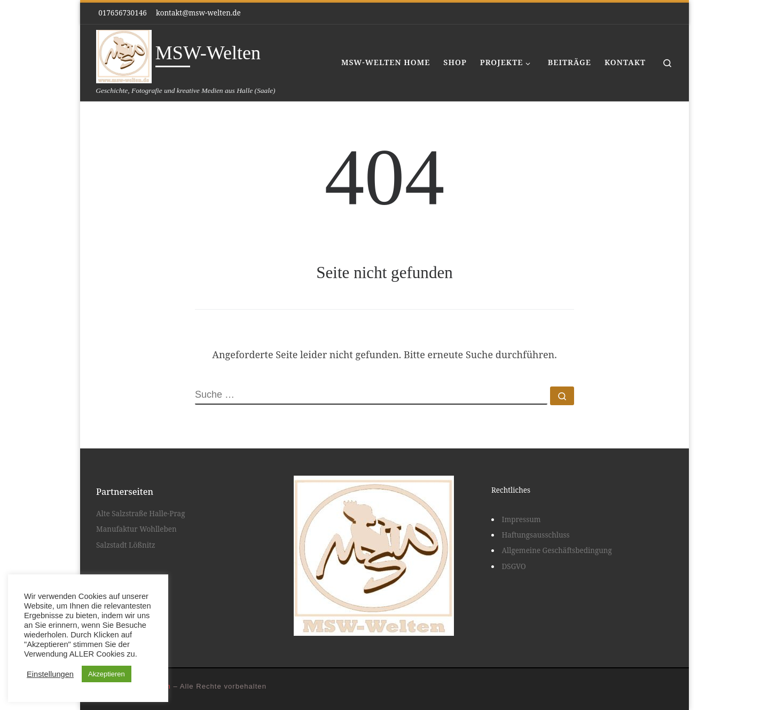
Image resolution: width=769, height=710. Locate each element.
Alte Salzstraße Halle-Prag (140, 513)
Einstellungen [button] (50, 674)
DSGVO (514, 566)
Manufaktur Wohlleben (136, 529)
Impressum (521, 519)
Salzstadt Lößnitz (125, 545)
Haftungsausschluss (536, 535)
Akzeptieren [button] (106, 674)
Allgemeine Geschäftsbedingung (557, 550)
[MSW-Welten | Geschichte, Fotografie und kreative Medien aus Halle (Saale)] (124, 55)
